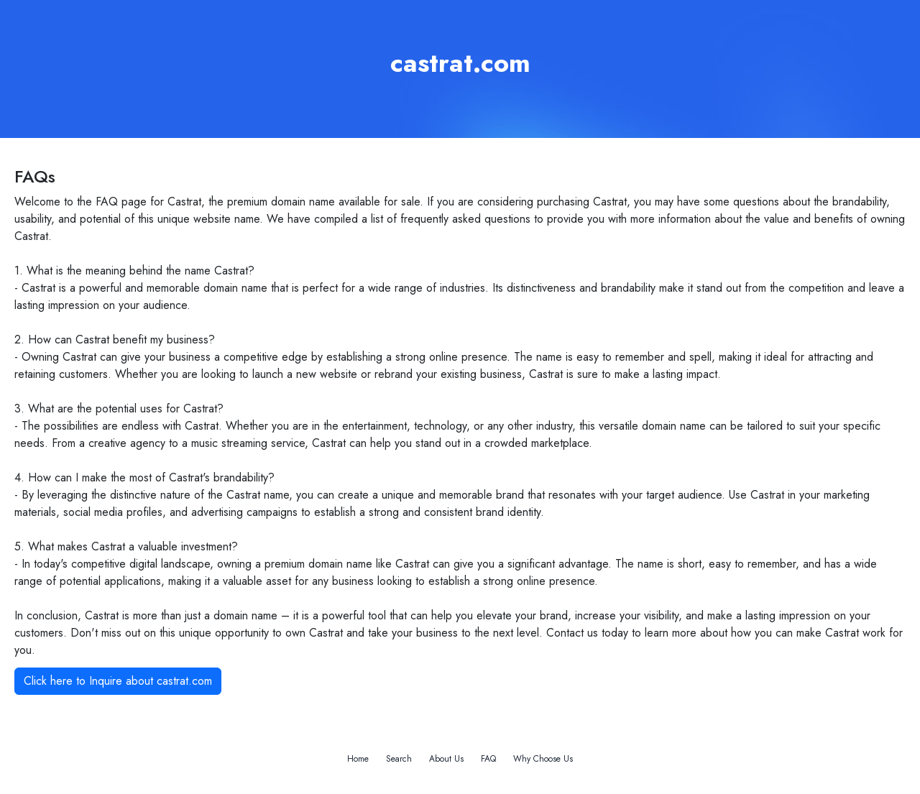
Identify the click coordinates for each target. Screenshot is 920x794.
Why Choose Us (543, 758)
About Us (446, 758)
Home (358, 758)
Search (399, 758)
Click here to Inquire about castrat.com (118, 681)
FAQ (488, 758)
